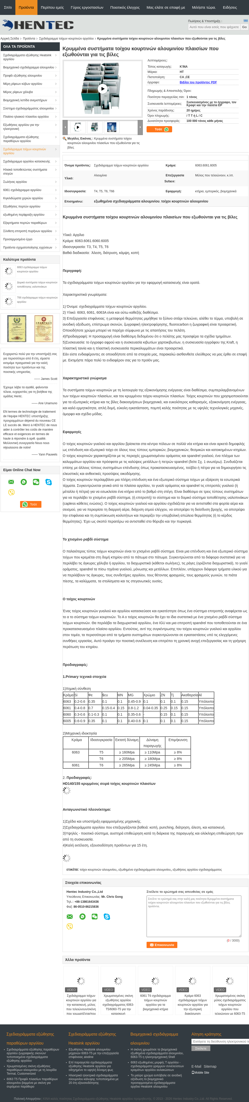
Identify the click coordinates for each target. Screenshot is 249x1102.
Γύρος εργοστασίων (87, 7)
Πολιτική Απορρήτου (27, 1099)
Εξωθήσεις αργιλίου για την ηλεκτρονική (21, 127)
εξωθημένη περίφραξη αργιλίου (23, 214)
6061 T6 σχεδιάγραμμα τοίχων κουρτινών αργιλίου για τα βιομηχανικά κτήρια (155, 1002)
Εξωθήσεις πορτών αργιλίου (21, 206)
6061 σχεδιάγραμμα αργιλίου (22, 190)
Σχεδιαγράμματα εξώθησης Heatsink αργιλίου (27, 57)
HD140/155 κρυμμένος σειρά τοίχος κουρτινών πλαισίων (109, 784)
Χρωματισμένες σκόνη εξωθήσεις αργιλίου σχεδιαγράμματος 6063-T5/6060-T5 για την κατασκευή (118, 1004)
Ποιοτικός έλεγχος (125, 7)
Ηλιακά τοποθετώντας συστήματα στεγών (25, 171)
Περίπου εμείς (52, 7)
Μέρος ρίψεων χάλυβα (18, 92)
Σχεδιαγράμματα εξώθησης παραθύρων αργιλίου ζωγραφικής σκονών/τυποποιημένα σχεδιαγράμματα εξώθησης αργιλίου (33, 1055)
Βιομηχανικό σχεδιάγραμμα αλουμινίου (28, 67)
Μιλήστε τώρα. (204, 7)
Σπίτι (8, 7)
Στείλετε (201, 1048)
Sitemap (210, 1066)
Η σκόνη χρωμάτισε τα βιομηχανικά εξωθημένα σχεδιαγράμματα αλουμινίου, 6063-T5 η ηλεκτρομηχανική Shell (157, 1053)
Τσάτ (162, 129)
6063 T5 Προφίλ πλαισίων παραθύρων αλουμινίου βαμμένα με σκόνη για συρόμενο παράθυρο (32, 1082)
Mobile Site (200, 1072)
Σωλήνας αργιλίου (15, 182)
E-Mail (196, 1066)
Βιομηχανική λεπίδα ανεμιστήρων (25, 100)
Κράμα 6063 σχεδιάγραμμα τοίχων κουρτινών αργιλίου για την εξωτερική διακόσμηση (193, 1004)
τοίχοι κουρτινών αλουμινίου (98, 869)
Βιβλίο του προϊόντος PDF (198, 82)
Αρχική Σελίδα (9, 38)
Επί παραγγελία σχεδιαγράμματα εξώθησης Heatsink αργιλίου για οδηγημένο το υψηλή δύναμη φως (91, 1066)
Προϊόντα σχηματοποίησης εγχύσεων (27, 247)
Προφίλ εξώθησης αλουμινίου (22, 75)
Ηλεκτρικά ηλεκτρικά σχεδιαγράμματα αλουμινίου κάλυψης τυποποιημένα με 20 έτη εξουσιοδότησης (94, 1079)
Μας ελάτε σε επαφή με (166, 7)
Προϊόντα (26, 7)
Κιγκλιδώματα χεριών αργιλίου (23, 198)
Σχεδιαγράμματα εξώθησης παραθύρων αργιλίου (21, 139)
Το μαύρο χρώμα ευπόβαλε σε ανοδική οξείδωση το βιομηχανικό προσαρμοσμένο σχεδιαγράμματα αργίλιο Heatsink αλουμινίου (156, 1081)
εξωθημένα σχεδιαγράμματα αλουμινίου (145, 869)
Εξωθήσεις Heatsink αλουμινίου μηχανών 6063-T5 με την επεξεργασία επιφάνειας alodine (94, 1053)
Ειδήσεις (230, 7)
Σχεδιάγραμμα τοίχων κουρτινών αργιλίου (66, 38)
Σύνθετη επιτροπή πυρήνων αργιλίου (27, 231)
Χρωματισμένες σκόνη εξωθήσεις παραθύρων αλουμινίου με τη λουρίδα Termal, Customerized (32, 1069)
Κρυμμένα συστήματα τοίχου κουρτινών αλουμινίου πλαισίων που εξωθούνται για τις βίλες (103, 143)
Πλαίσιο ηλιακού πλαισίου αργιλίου (26, 116)
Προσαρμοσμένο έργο (17, 239)
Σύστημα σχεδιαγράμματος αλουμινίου (28, 108)
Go (244, 27)
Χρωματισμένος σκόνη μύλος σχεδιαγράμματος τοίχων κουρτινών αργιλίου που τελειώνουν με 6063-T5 (230, 1004)
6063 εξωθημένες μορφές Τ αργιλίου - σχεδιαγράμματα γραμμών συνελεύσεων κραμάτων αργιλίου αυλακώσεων (157, 1066)
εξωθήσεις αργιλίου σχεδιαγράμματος (197, 869)
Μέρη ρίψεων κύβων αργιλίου (22, 84)
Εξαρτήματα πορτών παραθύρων (25, 223)
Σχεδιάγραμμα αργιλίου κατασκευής (26, 161)
